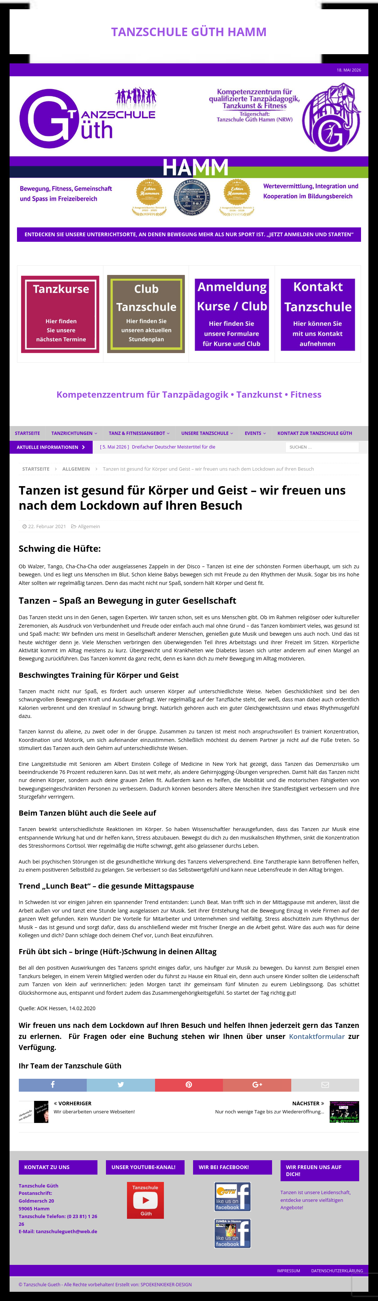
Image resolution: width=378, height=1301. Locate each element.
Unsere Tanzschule (204, 433)
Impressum (288, 1270)
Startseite (27, 433)
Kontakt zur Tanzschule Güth (315, 433)
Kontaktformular (317, 1036)
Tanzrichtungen (72, 433)
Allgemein (89, 526)
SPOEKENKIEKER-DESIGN (166, 1284)
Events (253, 433)
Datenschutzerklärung (337, 1270)
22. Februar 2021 (47, 526)
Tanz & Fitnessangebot (137, 433)
